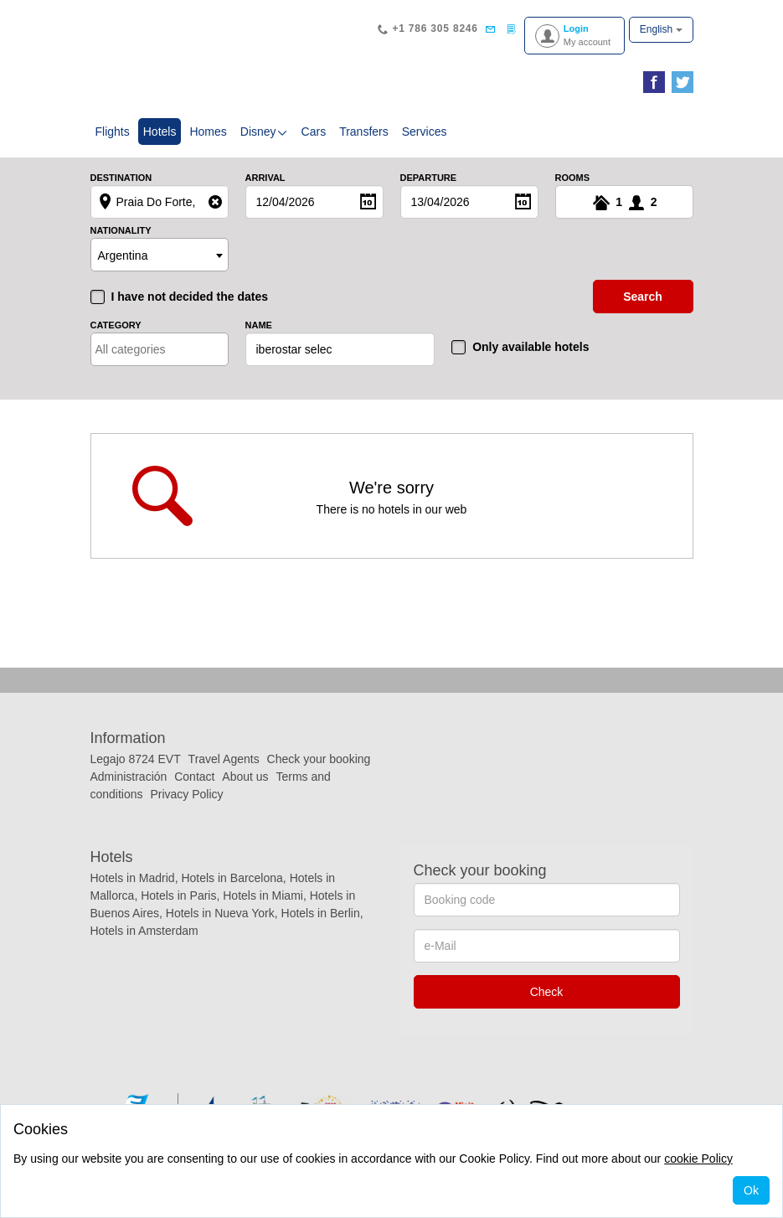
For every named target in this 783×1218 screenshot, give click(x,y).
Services (424, 131)
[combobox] (159, 254)
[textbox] (168, 349)
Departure (428, 178)
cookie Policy (698, 1158)
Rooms (572, 178)
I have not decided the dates (190, 296)
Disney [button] (264, 131)
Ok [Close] (751, 1190)
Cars (314, 131)
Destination (121, 178)
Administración (130, 776)
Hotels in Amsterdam (144, 930)
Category (116, 325)
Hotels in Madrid (132, 878)
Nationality (121, 231)
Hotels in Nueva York (220, 913)
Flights (112, 131)
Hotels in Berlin (320, 913)
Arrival (265, 178)
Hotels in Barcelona (231, 878)
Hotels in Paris (178, 895)
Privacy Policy (186, 794)
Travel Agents (224, 759)
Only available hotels (530, 347)
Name (258, 325)
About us (245, 776)
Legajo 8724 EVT (135, 759)
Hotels (162, 130)
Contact (194, 776)
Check (547, 992)
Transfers (364, 131)
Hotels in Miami (263, 895)
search (642, 296)
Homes (207, 131)
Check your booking (319, 759)
